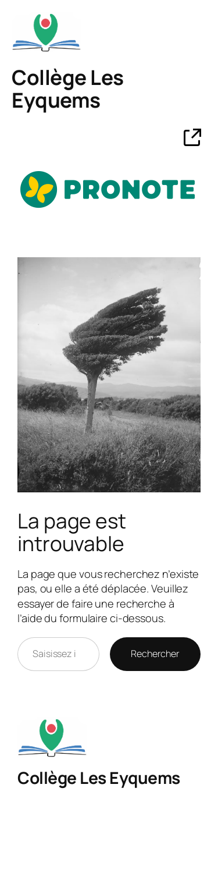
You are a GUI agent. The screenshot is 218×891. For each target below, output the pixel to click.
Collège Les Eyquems (68, 89)
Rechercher (155, 653)
